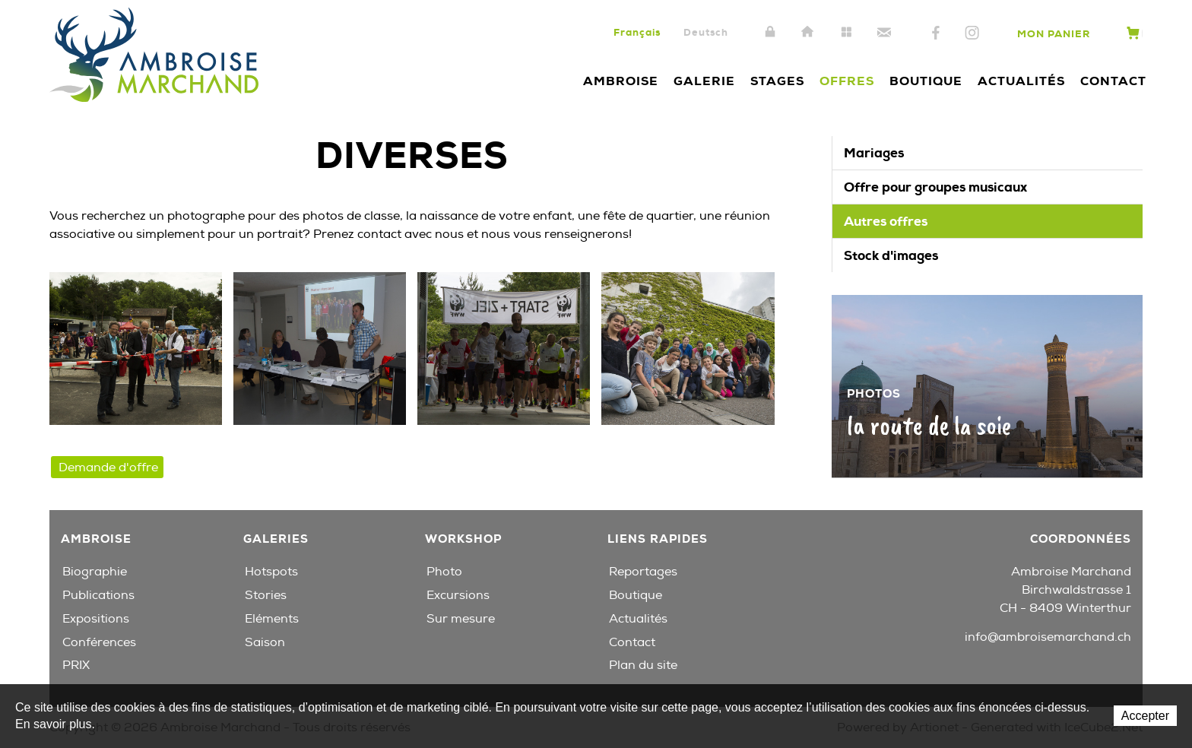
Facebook (936, 33)
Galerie (704, 81)
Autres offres (885, 221)
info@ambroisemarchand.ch (1048, 637)
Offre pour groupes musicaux (935, 187)
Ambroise (620, 81)
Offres (847, 81)
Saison (265, 642)
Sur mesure (460, 618)
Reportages (643, 571)
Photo (444, 571)
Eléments (272, 618)
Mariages (874, 152)
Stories (266, 595)
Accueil (808, 33)
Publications (98, 595)
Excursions (458, 595)
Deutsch (705, 32)
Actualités (1021, 81)
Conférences (99, 642)
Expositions (95, 618)
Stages (777, 81)
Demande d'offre (108, 467)
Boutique (925, 81)
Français (637, 32)
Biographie (94, 571)
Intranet (770, 33)
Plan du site (846, 33)
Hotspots (271, 571)
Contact (884, 33)
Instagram (972, 33)
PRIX (76, 665)
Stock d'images (891, 255)
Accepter (1145, 715)
